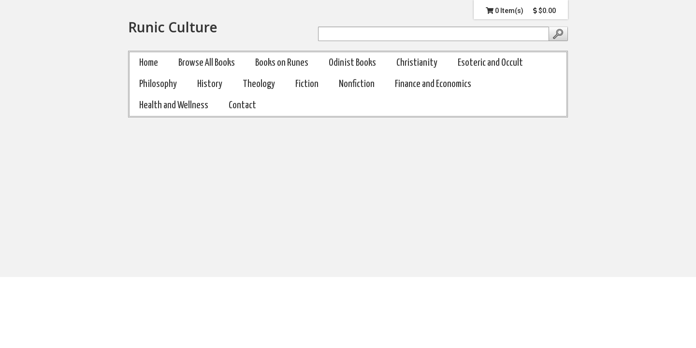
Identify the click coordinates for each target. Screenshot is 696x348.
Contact (242, 105)
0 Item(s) (504, 10)
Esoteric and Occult (490, 63)
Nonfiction (357, 84)
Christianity (416, 63)
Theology (259, 84)
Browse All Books (206, 63)
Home (148, 63)
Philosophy (158, 84)
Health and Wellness (173, 105)
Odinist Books (352, 63)
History (209, 84)
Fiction (307, 84)
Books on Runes (281, 63)
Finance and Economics (433, 84)
